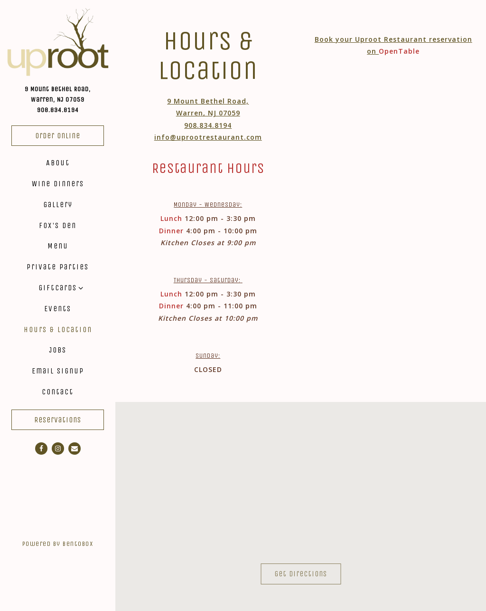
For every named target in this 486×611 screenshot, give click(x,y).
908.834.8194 (58, 110)
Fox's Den (57, 225)
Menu (57, 245)
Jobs (57, 349)
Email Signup (58, 370)
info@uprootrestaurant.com (208, 137)
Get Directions (307, 572)
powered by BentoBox (68, 542)
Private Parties (58, 266)
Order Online (57, 135)
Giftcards (57, 287)
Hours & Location (58, 329)
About (58, 162)
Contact (58, 391)
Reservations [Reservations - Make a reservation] (57, 419)
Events (57, 308)
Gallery (58, 204)
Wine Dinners (58, 183)
